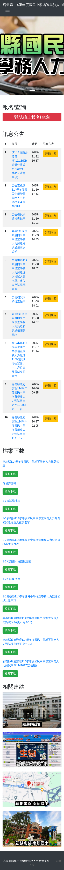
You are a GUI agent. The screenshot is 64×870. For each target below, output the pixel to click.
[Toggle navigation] (7, 11)
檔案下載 (10, 473)
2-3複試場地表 (11, 500)
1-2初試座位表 (11, 579)
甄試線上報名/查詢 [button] (32, 117)
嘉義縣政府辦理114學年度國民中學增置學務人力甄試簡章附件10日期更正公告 (19, 396)
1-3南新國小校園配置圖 (17, 561)
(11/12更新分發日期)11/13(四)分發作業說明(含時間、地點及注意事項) (20, 165)
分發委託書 (9, 483)
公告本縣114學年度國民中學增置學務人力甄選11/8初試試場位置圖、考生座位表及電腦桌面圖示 (19, 359)
